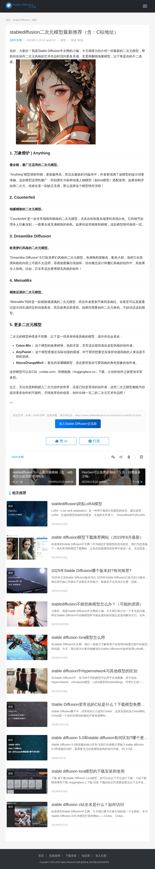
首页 (8, 20)
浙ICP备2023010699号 (99, 862)
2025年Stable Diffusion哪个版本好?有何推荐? (91, 570)
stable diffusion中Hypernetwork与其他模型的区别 (94, 671)
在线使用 (54, 855)
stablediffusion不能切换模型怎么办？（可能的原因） (97, 604)
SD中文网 (16, 40)
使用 (10, 639)
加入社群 (100, 855)
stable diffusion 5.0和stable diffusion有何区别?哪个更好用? (99, 738)
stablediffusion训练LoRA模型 (76, 504)
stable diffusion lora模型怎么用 (78, 637)
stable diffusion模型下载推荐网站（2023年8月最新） (97, 537)
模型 (63, 40)
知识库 (86, 855)
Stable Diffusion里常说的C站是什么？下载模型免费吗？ (96, 704)
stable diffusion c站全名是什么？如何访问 (87, 804)
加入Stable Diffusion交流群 (78, 423)
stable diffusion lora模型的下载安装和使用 (88, 771)
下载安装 (71, 855)
